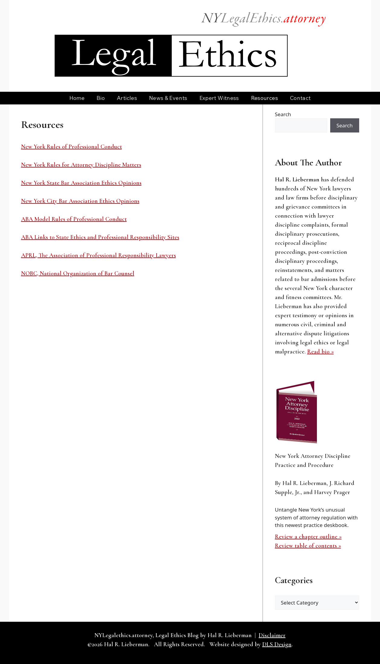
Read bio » (320, 351)
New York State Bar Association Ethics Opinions (81, 183)
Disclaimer (272, 635)
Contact (300, 97)
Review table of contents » (308, 545)
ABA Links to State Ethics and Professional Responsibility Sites (100, 237)
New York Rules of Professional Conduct (71, 146)
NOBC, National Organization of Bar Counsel (77, 273)
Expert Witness (219, 97)
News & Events (168, 97)
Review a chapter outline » (308, 536)
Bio (101, 97)
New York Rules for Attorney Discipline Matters (81, 164)
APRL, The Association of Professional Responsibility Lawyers (98, 255)
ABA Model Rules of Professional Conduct (74, 219)
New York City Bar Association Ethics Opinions (80, 201)
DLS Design (277, 644)
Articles (127, 97)
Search (283, 114)
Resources (264, 97)
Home (77, 97)
